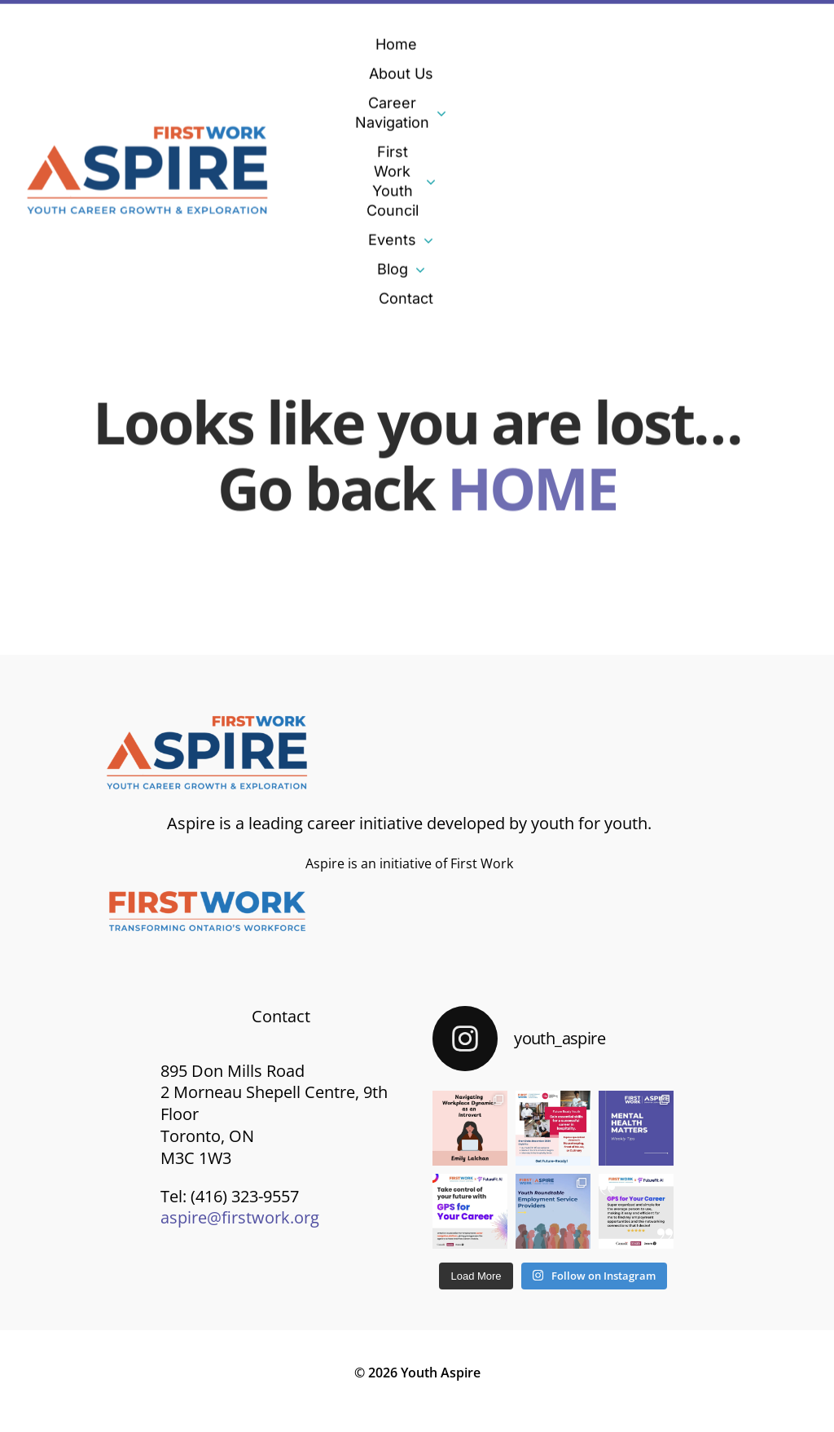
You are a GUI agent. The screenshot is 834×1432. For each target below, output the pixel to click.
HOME (532, 484)
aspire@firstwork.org (239, 1217)
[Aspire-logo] (148, 128)
